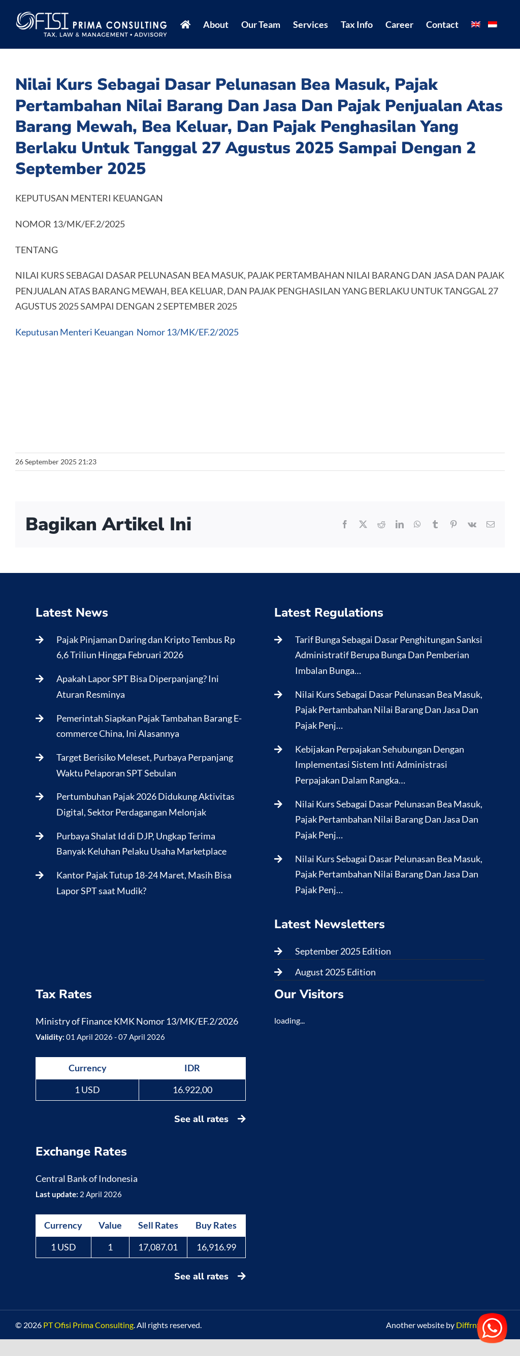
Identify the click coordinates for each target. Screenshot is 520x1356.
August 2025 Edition (335, 971)
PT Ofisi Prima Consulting (88, 1325)
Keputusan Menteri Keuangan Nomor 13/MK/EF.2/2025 (127, 331)
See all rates (210, 1119)
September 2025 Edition (343, 951)
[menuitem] (475, 24)
